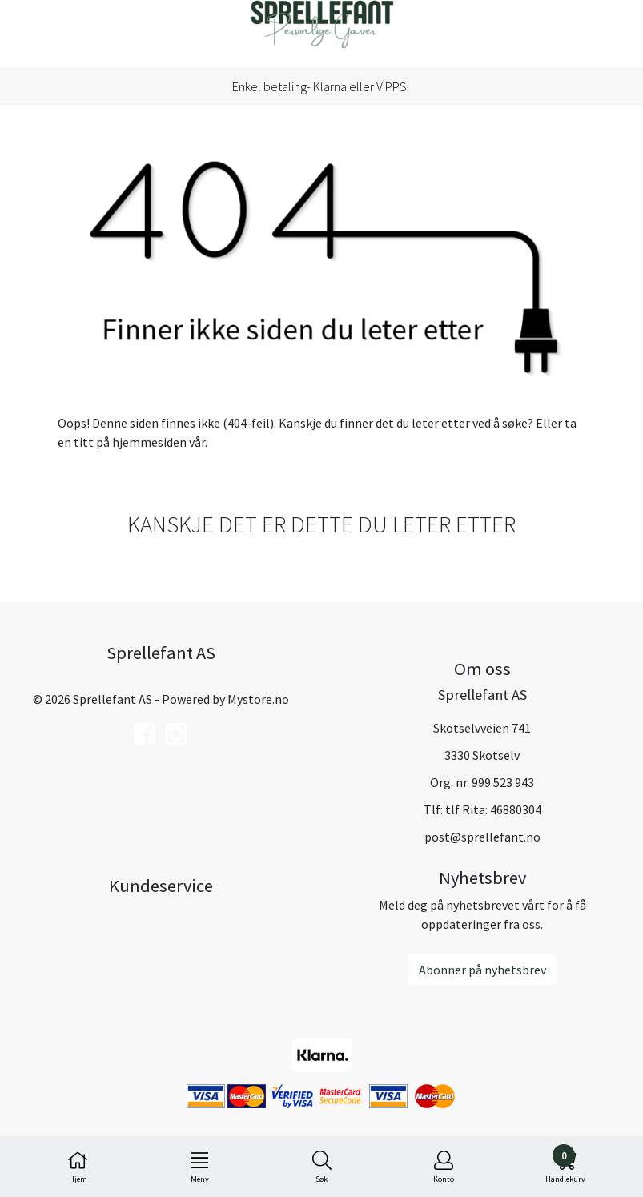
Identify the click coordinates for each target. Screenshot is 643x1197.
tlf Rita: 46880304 (493, 809)
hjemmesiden (149, 442)
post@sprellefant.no (482, 837)
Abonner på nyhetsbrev (482, 970)
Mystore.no (258, 699)
